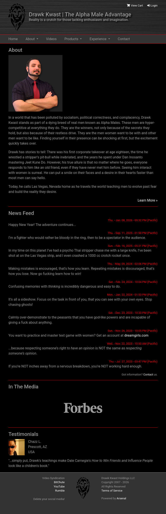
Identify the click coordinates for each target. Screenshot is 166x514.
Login (152, 5)
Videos (51, 39)
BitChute (59, 482)
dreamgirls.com (136, 335)
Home (13, 39)
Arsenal (121, 498)
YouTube (59, 486)
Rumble (60, 490)
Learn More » (148, 200)
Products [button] (71, 39)
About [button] (31, 39)
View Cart (135, 5)
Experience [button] (98, 39)
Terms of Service (111, 490)
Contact (124, 39)
